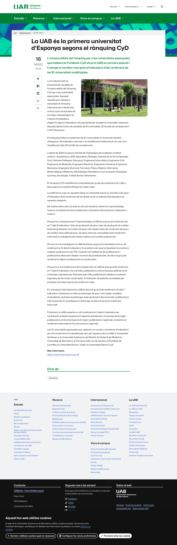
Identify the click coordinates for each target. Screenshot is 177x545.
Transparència (135, 424)
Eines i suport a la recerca (62, 427)
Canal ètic (133, 430)
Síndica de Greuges (137, 447)
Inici (16, 401)
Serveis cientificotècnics (62, 440)
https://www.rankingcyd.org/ (62, 355)
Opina (131, 427)
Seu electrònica (137, 440)
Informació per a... (133, 7)
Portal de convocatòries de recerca (68, 434)
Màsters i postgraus (22, 419)
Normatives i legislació (138, 450)
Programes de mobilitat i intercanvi (105, 410)
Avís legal (120, 506)
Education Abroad (21, 438)
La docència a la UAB (23, 448)
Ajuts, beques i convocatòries (26, 458)
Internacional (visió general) (102, 407)
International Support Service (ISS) (105, 430)
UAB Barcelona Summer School (27, 445)
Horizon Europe (97, 437)
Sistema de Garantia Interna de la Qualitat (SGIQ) (28, 434)
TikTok (71, 504)
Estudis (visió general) (23, 413)
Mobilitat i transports (137, 437)
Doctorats (18, 423)
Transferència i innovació (62, 437)
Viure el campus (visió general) (103, 450)
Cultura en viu (96, 457)
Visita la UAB (19, 461)
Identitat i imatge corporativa (141, 457)
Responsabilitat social (100, 470)
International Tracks (99, 420)
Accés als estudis (98, 427)
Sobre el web (148, 506)
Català (151, 7)
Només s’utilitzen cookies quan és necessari (31, 535)
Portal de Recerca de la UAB (65, 417)
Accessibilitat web (123, 510)
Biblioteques (57, 420)
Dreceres (115, 7)
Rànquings (54, 379)
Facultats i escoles (21, 451)
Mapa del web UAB (140, 510)
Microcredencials (21, 426)
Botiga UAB (97, 467)
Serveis (93, 464)
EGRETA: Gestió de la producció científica (69, 424)
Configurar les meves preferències (77, 535)
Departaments (58, 410)
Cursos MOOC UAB (22, 441)
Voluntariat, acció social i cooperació (106, 460)
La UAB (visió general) (138, 407)
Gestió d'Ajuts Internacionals (64, 430)
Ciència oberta (135, 420)
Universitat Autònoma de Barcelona (37, 7)
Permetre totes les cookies (116, 535)
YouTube (71, 508)
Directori (134, 453)
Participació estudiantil (100, 454)
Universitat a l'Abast (22, 455)
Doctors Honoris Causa (138, 444)
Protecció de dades (133, 506)
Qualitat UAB (134, 434)
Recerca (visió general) (61, 407)
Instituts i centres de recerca (63, 414)
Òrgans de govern (136, 417)
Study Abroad (96, 424)
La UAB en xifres (135, 410)
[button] (38, 79)
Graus (16, 416)
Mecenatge (95, 474)
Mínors (17, 429)
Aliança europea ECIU (100, 434)
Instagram (72, 500)
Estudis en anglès (98, 414)
